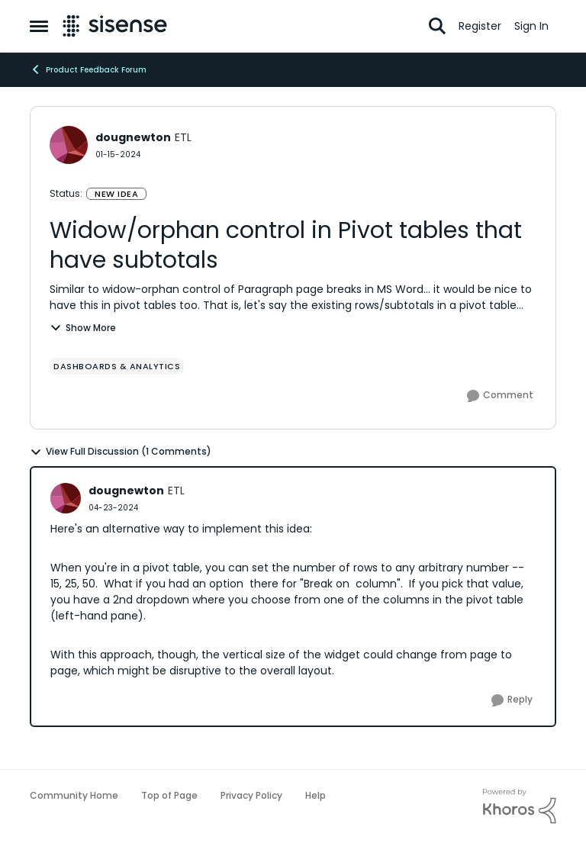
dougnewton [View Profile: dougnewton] (133, 137)
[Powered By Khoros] (519, 806)
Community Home (74, 795)
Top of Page (169, 795)
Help (315, 795)
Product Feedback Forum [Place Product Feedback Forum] (88, 69)
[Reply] (512, 700)
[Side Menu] (39, 25)
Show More (83, 327)
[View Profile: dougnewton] (69, 145)
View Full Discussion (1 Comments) (120, 452)
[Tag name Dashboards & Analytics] (117, 366)
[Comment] (500, 396)
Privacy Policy (251, 795)
